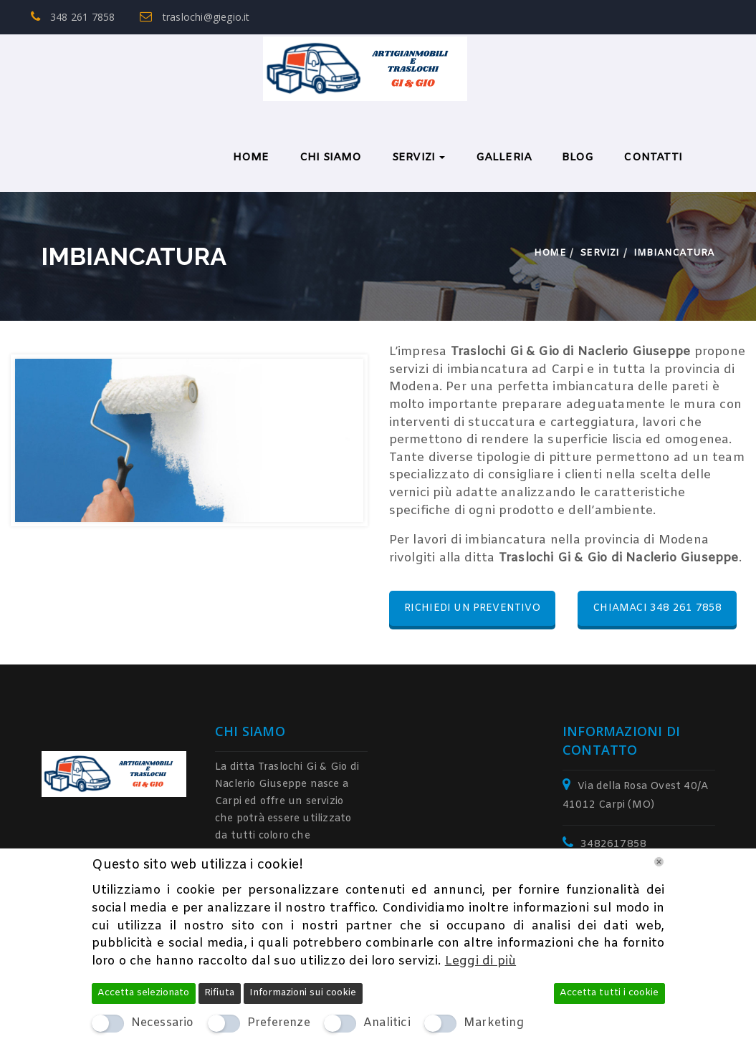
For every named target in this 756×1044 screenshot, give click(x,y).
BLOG (577, 157)
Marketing (494, 1022)
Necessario (162, 1022)
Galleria (504, 157)
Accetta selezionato (143, 993)
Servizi (419, 157)
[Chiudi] (659, 862)
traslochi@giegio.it (194, 17)
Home (251, 157)
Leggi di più (480, 961)
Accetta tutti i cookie (609, 993)
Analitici (387, 1022)
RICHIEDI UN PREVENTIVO (472, 608)
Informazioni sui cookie (302, 993)
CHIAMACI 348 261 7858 (657, 608)
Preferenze (278, 1022)
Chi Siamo (331, 157)
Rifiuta (219, 993)
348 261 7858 (73, 17)
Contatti (652, 157)
